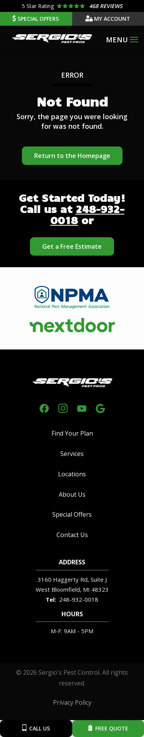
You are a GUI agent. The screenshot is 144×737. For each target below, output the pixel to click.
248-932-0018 (87, 214)
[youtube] (81, 407)
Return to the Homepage (72, 155)
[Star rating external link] (72, 6)
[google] (100, 407)
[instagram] (63, 407)
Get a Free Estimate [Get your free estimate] (72, 246)
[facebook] (44, 407)
